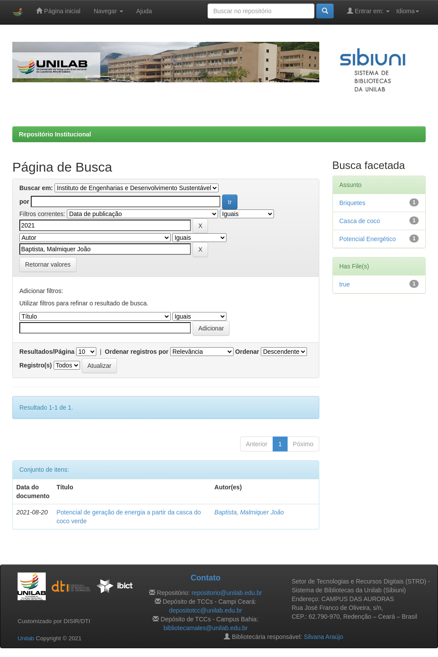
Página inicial (58, 11)
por (24, 201)
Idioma (407, 11)
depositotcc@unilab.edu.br (205, 610)
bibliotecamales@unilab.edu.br (206, 627)
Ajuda (144, 11)
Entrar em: (368, 11)
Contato (205, 577)
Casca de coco (359, 220)
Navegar (108, 11)
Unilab (26, 638)
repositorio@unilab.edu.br (226, 592)
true (344, 284)
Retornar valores (48, 264)
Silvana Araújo (323, 636)
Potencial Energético (367, 238)
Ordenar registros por (136, 351)
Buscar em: (36, 187)
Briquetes (352, 202)
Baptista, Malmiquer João (249, 512)
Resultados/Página (46, 351)
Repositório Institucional (55, 134)
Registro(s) (35, 365)
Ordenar (247, 351)
